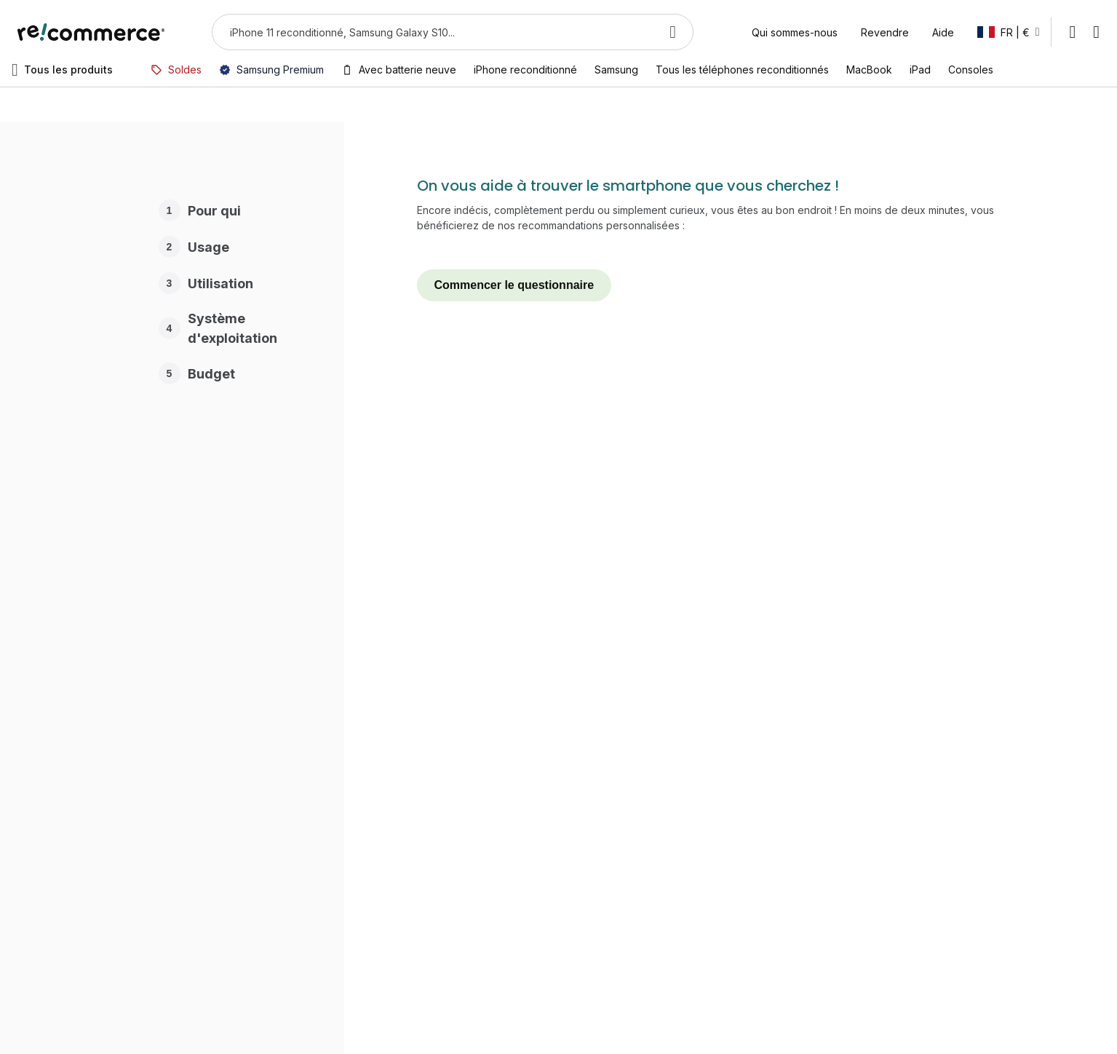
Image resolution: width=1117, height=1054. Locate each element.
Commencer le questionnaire (514, 285)
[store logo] (91, 32)
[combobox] (432, 32)
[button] (1009, 32)
